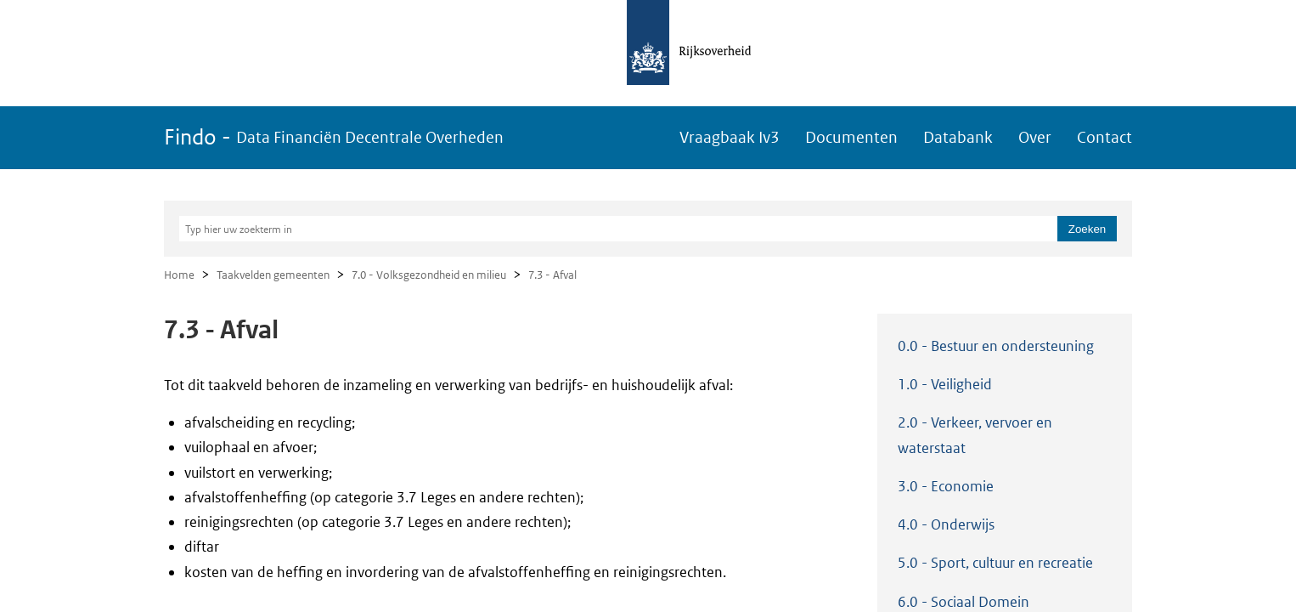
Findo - (334, 137)
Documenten (851, 137)
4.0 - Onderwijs (946, 524)
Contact (1104, 137)
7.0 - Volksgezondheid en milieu (429, 275)
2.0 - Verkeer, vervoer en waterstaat (975, 434)
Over (1034, 137)
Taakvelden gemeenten (273, 275)
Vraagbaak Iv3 (729, 137)
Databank (958, 137)
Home (179, 275)
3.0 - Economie (946, 486)
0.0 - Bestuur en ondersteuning (996, 346)
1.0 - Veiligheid (945, 384)
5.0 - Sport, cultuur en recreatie (995, 562)
